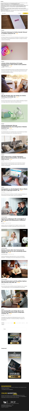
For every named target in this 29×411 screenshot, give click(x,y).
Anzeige (2, 217)
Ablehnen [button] (19, 409)
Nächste (3, 324)
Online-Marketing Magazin (7, 1)
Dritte (17, 400)
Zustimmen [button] (25, 409)
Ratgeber (2, 30)
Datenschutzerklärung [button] (13, 399)
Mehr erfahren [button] (4, 409)
